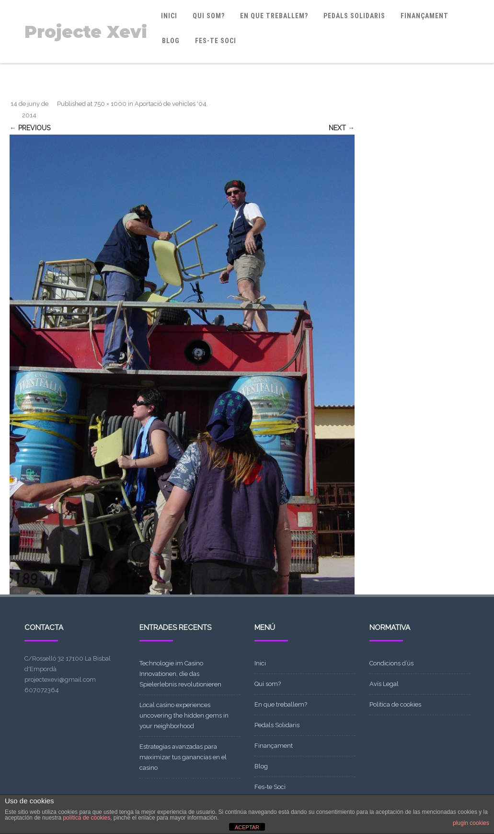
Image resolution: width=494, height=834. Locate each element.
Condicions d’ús (391, 663)
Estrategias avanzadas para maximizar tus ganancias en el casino (183, 757)
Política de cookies (395, 704)
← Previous (30, 128)
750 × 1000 (110, 103)
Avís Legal (384, 683)
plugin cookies (471, 823)
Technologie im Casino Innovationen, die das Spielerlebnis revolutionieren (180, 674)
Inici (169, 16)
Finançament (424, 16)
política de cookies (86, 817)
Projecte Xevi (85, 32)
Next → (342, 128)
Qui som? (209, 16)
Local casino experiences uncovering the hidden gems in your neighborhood (184, 715)
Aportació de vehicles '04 (171, 103)
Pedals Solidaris (354, 16)
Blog (171, 41)
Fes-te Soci (215, 41)
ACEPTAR (247, 827)
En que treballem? (274, 16)
